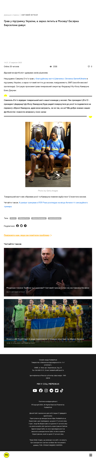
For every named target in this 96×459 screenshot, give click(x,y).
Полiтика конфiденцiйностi (48, 401)
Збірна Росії (24, 218)
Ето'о (13, 218)
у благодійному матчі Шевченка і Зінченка (60, 79)
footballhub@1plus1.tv (57, 370)
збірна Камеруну (38, 218)
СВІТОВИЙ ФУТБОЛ (29, 15)
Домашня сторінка (11, 15)
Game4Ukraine (54, 218)
